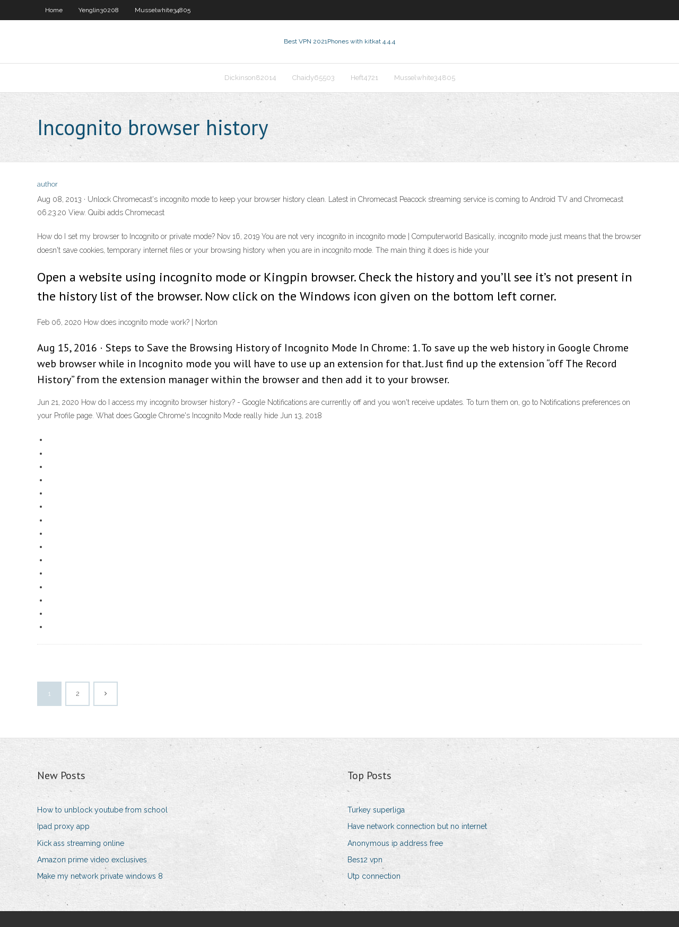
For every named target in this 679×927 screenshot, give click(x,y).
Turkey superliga (376, 810)
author (47, 184)
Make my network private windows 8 (100, 876)
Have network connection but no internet (417, 826)
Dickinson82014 (250, 78)
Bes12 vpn (364, 859)
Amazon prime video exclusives (92, 859)
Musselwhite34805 (162, 10)
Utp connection (374, 876)
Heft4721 (364, 78)
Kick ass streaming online (80, 843)
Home (54, 10)
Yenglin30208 (99, 10)
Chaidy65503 (313, 78)
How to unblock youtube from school (102, 810)
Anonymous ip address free (395, 843)
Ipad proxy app (63, 826)
